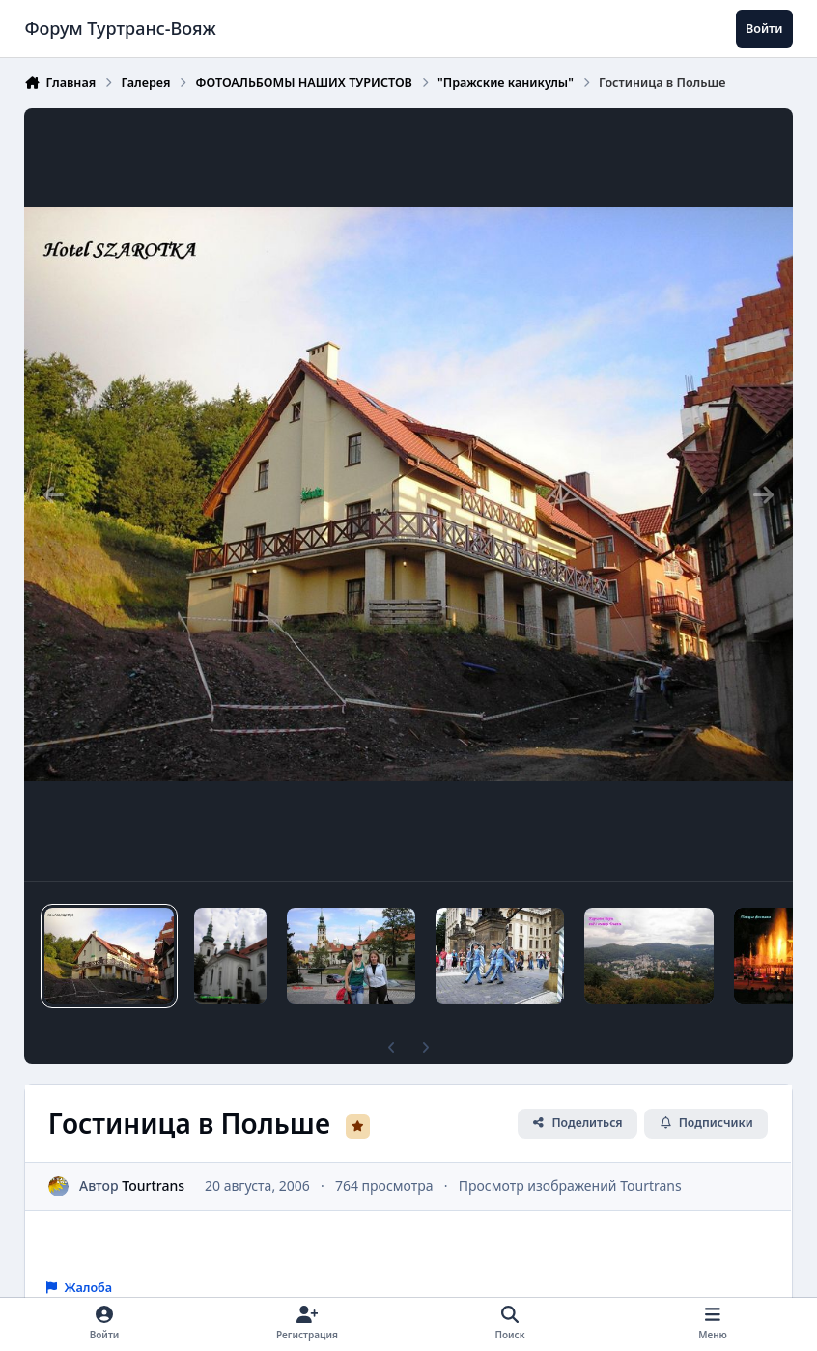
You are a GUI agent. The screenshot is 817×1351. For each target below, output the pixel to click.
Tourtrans (154, 1185)
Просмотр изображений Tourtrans (570, 1185)
